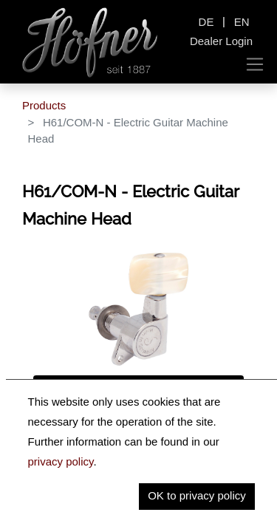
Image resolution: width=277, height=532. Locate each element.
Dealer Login (221, 41)
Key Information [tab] (80, 421)
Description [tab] (68, 389)
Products (44, 105)
